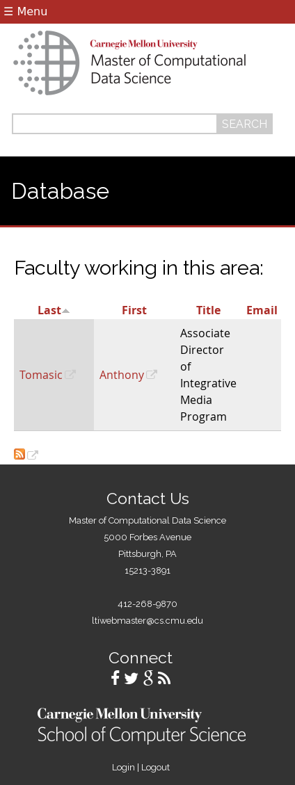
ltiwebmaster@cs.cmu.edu (147, 620)
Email (262, 310)
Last (54, 310)
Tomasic (41, 374)
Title (208, 310)
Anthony (121, 374)
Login (123, 767)
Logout (155, 767)
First (134, 310)
